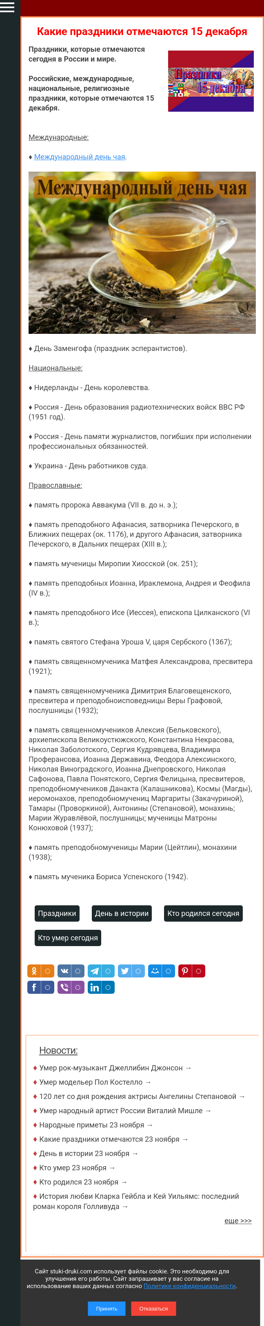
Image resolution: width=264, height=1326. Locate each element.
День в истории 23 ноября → (89, 1153)
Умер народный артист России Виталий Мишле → (125, 1110)
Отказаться (153, 1309)
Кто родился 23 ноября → (83, 1182)
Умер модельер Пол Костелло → (95, 1082)
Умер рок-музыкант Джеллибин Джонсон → (115, 1067)
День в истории (122, 913)
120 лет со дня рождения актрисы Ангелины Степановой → (142, 1096)
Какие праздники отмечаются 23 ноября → (114, 1139)
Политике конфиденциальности (190, 1286)
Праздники (57, 913)
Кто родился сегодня (203, 913)
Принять (107, 1309)
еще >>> (238, 1220)
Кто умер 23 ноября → (77, 1167)
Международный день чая (79, 156)
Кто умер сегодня (68, 937)
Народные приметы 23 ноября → (96, 1125)
